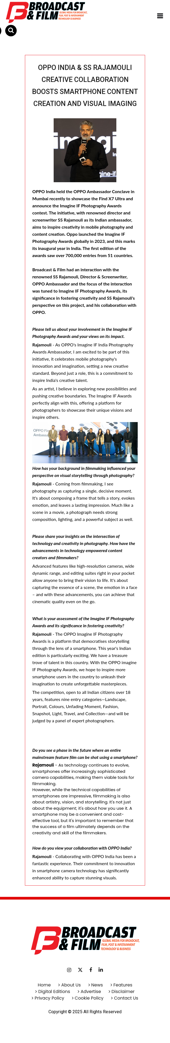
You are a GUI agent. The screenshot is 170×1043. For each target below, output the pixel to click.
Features (122, 985)
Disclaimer (122, 991)
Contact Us (126, 998)
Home (44, 985)
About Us (71, 985)
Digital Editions (54, 991)
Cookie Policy (89, 998)
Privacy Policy (49, 998)
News (97, 985)
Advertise (90, 991)
